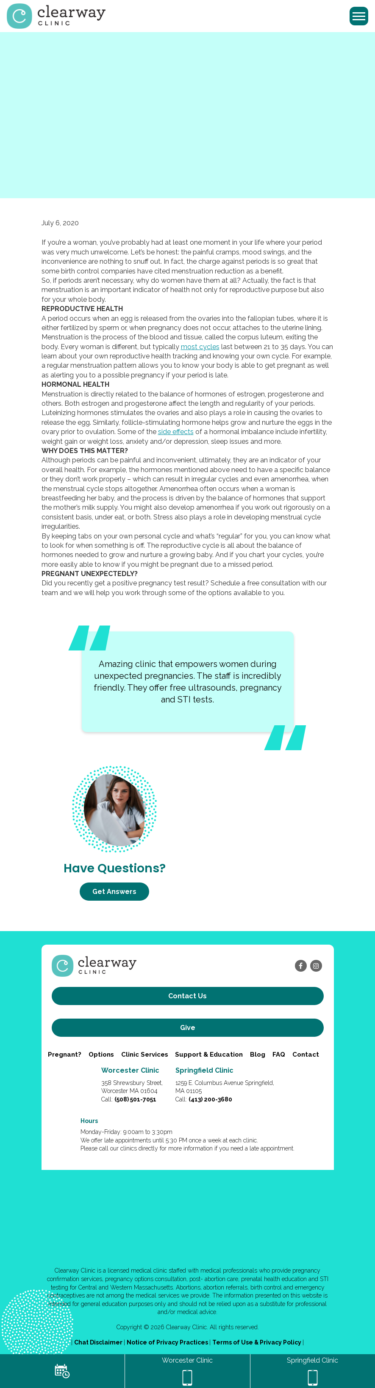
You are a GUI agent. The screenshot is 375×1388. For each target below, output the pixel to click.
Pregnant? (64, 1054)
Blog (257, 1054)
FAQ (278, 1054)
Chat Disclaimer (99, 1342)
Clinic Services (144, 1054)
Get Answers (114, 892)
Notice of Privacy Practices (168, 1342)
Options (101, 1054)
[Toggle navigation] (359, 16)
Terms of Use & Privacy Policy (257, 1342)
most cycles (200, 347)
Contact (305, 1054)
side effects (176, 432)
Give (187, 1028)
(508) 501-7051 (135, 1099)
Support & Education (209, 1054)
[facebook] (301, 966)
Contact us (187, 996)
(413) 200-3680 (210, 1099)
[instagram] (316, 966)
